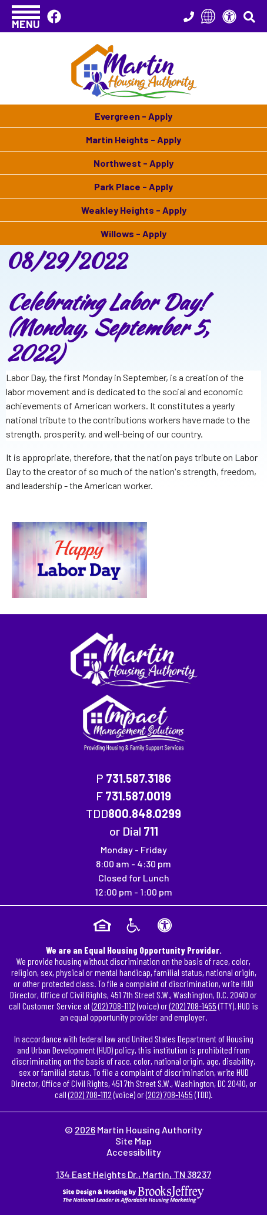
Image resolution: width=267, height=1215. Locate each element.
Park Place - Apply (133, 186)
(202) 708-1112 (113, 1005)
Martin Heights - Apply (133, 139)
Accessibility (133, 1151)
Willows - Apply (133, 233)
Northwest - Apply (133, 163)
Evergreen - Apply (133, 116)
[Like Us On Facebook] (54, 16)
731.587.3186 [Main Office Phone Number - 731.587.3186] (138, 778)
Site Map (133, 1140)
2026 (85, 1129)
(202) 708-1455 (192, 1005)
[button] (26, 16)
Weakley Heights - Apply (133, 210)
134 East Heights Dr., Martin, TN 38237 (133, 1174)
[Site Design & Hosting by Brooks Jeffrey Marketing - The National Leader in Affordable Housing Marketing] (133, 1193)
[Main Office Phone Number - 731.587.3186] (188, 16)
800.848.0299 (144, 813)
